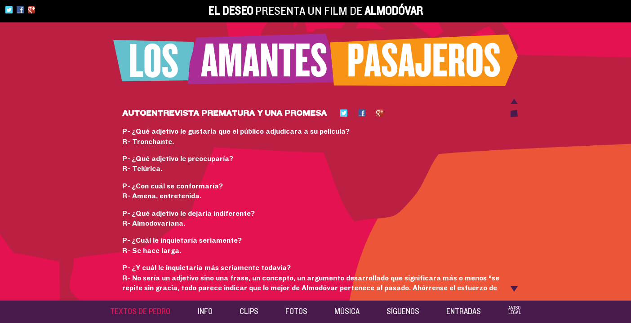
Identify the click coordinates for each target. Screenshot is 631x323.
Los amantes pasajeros (315, 60)
